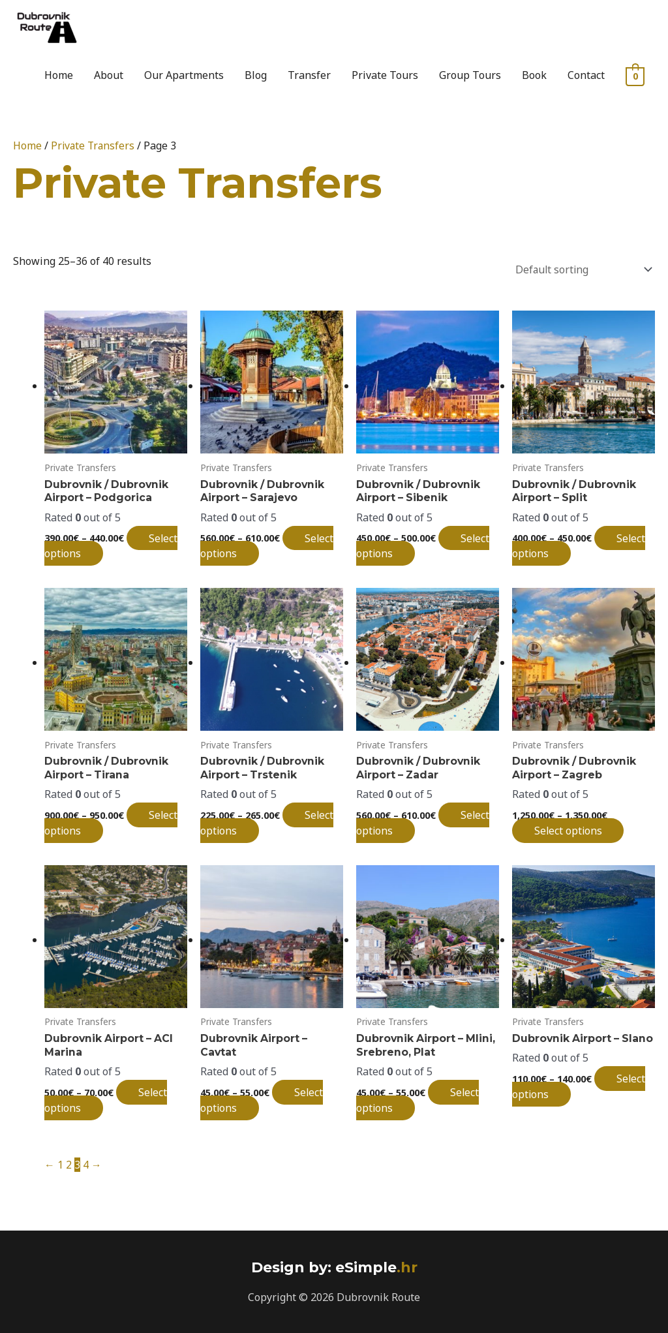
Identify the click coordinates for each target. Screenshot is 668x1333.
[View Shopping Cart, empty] (635, 76)
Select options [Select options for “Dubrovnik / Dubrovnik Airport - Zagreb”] (571, 828)
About (108, 75)
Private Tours (385, 75)
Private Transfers (94, 145)
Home (58, 75)
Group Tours (470, 75)
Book (534, 75)
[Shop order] (579, 268)
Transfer (309, 75)
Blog (256, 75)
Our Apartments (184, 75)
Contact (586, 75)
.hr (374, 1265)
